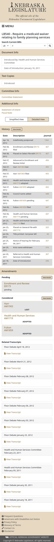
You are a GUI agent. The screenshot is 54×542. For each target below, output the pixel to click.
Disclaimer (8, 531)
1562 (46, 140)
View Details (17, 129)
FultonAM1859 (8, 329)
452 (47, 180)
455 (47, 167)
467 (47, 147)
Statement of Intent (11, 109)
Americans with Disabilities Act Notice (21, 519)
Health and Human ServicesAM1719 (19, 317)
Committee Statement (12, 97)
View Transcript (12, 353)
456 (47, 160)
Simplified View (16, 119)
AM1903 (21, 167)
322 (47, 220)
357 (47, 240)
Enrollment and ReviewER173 (16, 285)
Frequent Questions (12, 516)
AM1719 (16, 183)
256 (47, 261)
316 (47, 247)
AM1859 (22, 187)
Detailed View (38, 119)
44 (48, 234)
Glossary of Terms (11, 525)
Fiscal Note (7, 112)
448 (47, 193)
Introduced (9, 83)
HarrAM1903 (8, 305)
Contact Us (8, 528)
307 (47, 254)
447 (47, 200)
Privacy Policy (9, 522)
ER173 (36, 147)
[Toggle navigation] (8, 26)
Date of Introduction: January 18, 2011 (22, 68)
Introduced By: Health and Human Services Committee (24, 61)
